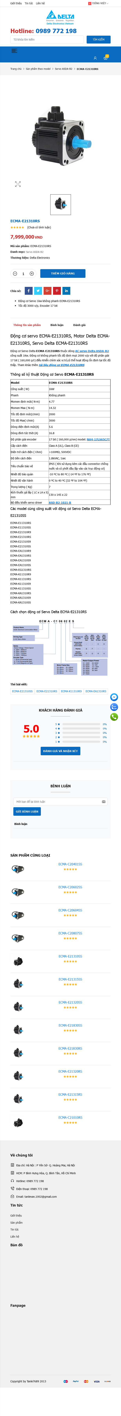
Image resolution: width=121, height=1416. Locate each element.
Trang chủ (15, 68)
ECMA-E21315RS (70, 1094)
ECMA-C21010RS (70, 1117)
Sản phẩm (16, 1222)
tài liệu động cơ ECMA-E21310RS (61, 365)
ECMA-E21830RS (70, 1048)
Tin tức (29, 3)
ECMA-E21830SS (70, 1025)
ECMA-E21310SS (22, 691)
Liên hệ (40, 3)
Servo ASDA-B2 (63, 68)
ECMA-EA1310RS (96, 691)
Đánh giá (79, 325)
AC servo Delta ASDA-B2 (92, 351)
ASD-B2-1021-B (60, 502)
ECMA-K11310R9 (71, 691)
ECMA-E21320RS (70, 1071)
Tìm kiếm (98, 39)
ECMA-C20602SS (70, 887)
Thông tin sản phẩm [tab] (27, 325)
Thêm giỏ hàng (63, 273)
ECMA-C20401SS (70, 864)
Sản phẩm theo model (38, 68)
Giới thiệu (16, 3)
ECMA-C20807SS (70, 933)
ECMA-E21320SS (70, 1002)
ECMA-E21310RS (47, 691)
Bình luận (56, 325)
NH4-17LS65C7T (98, 439)
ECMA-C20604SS (70, 910)
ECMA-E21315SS (70, 979)
